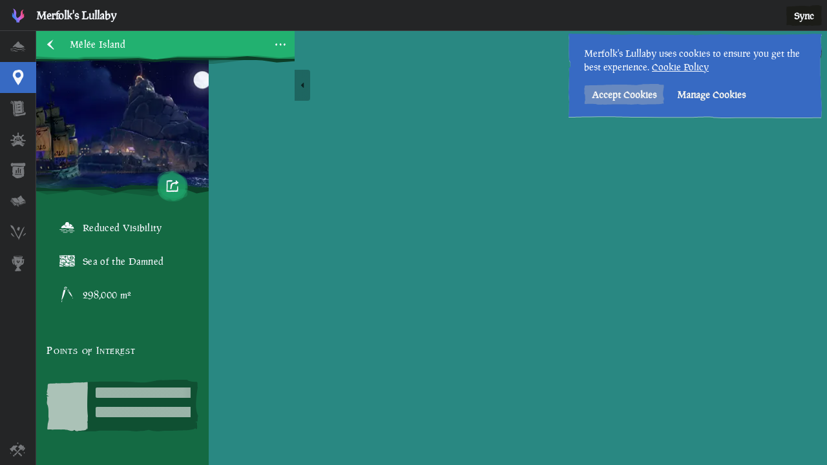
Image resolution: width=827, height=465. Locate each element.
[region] (431, 248)
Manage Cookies (711, 94)
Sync (804, 16)
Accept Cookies (624, 94)
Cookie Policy (680, 67)
